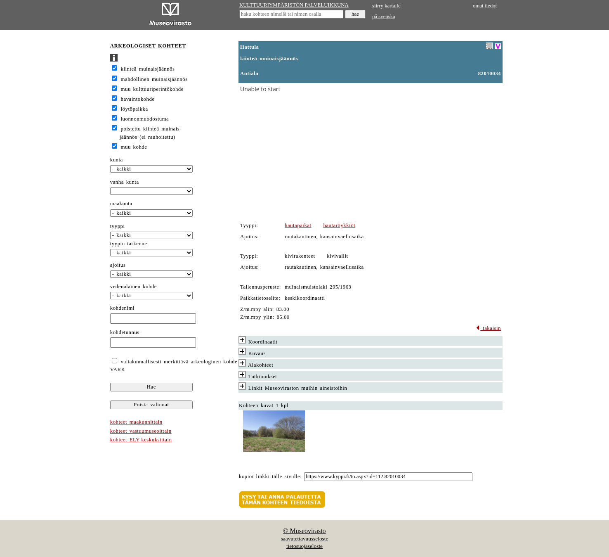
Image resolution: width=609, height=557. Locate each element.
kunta (116, 160)
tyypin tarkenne (128, 244)
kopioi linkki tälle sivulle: (270, 476)
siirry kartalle (386, 6)
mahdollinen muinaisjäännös (154, 79)
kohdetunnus (124, 332)
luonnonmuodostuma (145, 119)
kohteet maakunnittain (136, 422)
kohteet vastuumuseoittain (141, 431)
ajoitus (118, 265)
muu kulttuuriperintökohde (152, 89)
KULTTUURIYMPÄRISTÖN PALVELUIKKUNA (294, 5)
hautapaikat (298, 225)
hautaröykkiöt (339, 225)
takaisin (488, 328)
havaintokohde (138, 99)
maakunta (121, 203)
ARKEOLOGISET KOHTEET (148, 46)
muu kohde (134, 147)
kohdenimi (122, 308)
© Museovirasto (304, 530)
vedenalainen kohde (133, 286)
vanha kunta (124, 182)
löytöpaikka (134, 109)
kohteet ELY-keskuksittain (141, 440)
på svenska (383, 16)
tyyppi (117, 226)
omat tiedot (485, 6)
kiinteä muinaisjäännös (148, 69)
